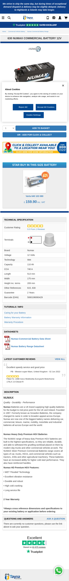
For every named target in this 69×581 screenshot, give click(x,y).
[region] (34, 102)
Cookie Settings (33, 115)
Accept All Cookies (46, 107)
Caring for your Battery (15, 313)
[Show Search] (9, 18)
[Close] (63, 85)
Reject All (23, 107)
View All (60, 359)
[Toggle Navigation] (3, 18)
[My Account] (60, 18)
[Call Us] (48, 18)
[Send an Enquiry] (54, 18)
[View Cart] (66, 18)
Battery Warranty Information (17, 317)
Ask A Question (56, 519)
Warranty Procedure (13, 322)
